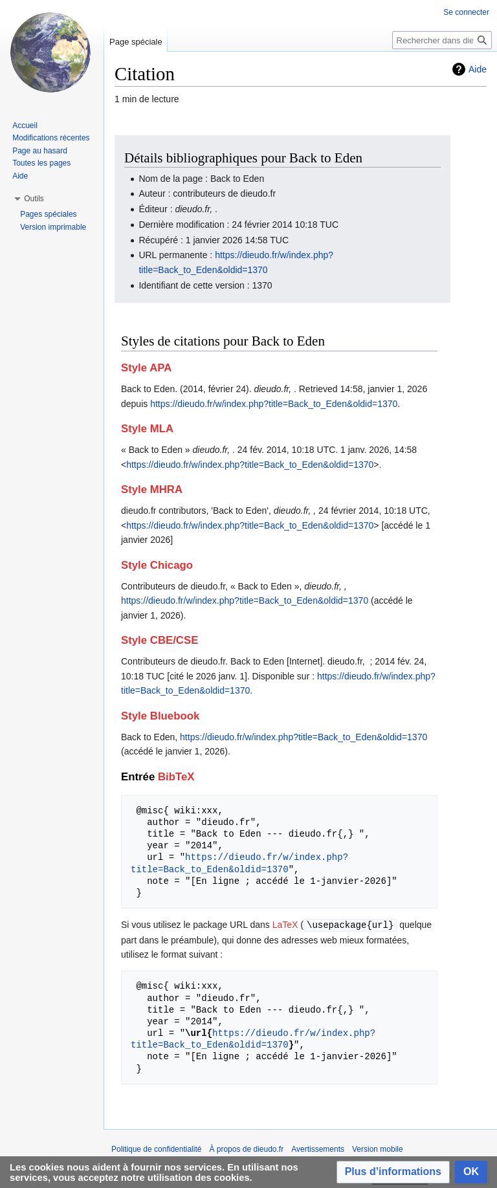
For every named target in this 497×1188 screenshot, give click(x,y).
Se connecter (466, 12)
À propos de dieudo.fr (246, 1148)
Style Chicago (157, 565)
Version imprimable (53, 227)
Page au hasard (39, 150)
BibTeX (176, 777)
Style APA (146, 368)
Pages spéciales (48, 214)
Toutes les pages (41, 163)
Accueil (25, 125)
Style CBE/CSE (159, 640)
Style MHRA (151, 489)
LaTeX (285, 924)
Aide (478, 69)
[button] (393, 1172)
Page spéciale (135, 42)
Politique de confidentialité (156, 1148)
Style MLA (147, 429)
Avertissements (317, 1148)
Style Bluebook (160, 716)
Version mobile (377, 1148)
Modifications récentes (50, 137)
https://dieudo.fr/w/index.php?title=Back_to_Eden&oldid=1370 (273, 404)
